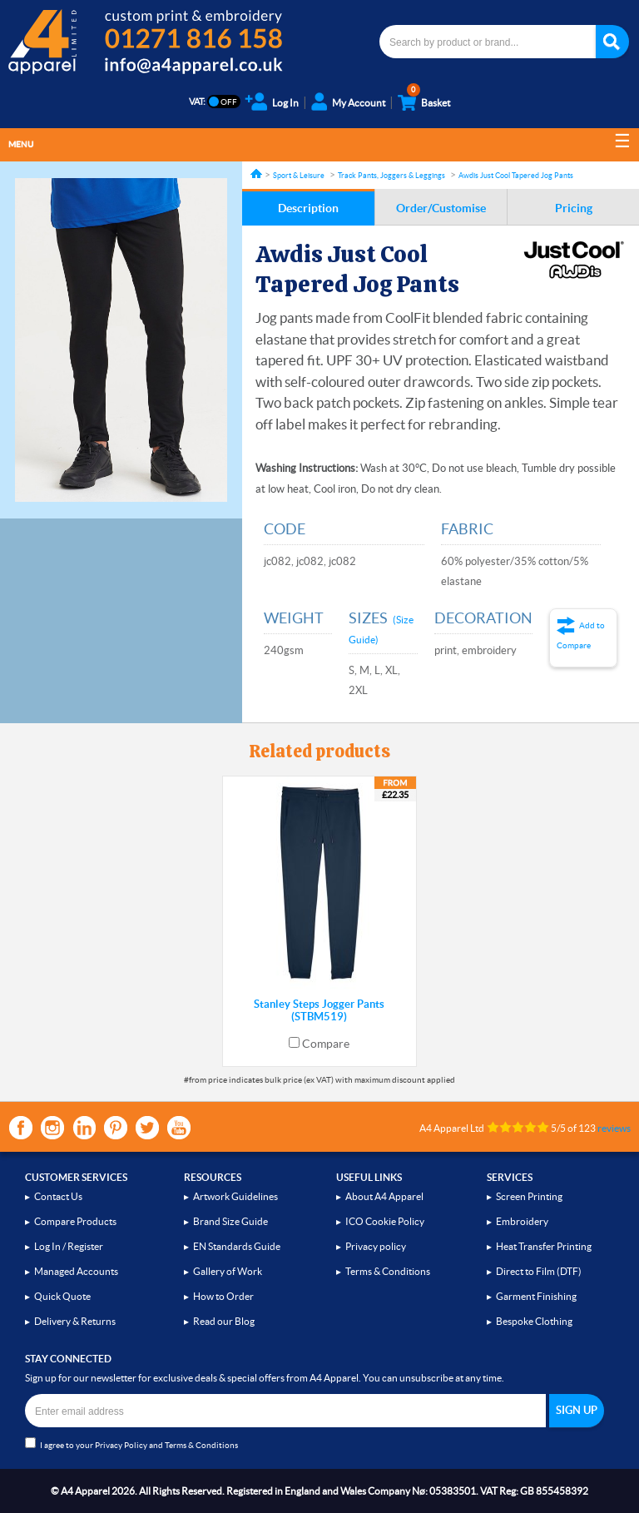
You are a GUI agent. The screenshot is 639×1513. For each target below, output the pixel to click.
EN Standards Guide (236, 1246)
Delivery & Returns (75, 1321)
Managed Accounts (76, 1271)
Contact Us (58, 1196)
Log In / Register (68, 1246)
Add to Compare (581, 635)
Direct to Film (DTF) (539, 1271)
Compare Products (75, 1221)
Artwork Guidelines (235, 1196)
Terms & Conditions (387, 1271)
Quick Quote (62, 1296)
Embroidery (522, 1221)
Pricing (573, 208)
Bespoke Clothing (534, 1321)
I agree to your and (131, 1443)
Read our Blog (224, 1321)
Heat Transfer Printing (544, 1246)
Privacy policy (375, 1246)
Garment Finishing (536, 1296)
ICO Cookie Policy (384, 1221)
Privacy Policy (121, 1445)
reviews (614, 1128)
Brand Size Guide (230, 1221)
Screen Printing (529, 1196)
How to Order (223, 1296)
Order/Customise (441, 208)
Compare (325, 1043)
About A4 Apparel (384, 1196)
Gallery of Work (227, 1271)
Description (308, 208)
